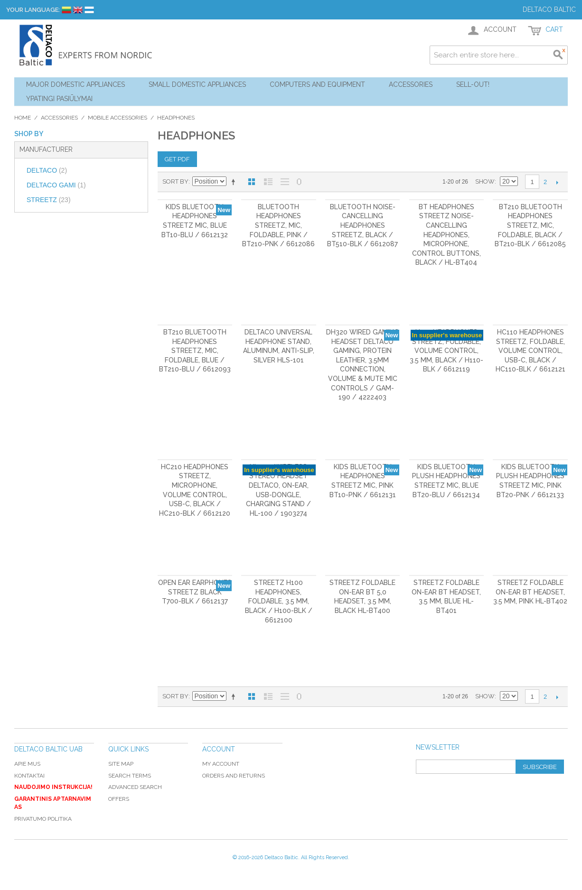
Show (485, 181)
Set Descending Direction (235, 182)
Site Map (120, 763)
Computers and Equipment (317, 84)
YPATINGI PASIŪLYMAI (59, 98)
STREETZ (49, 200)
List (268, 182)
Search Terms (129, 775)
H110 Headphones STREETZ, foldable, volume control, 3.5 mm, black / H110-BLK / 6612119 (446, 350)
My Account (220, 763)
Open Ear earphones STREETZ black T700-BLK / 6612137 (195, 592)
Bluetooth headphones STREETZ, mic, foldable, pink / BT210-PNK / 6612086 (278, 225)
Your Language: (33, 9)
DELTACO (47, 170)
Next (557, 182)
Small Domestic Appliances (197, 84)
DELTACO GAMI (56, 185)
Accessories (410, 84)
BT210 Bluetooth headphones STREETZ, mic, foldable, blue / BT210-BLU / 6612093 (195, 350)
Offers (118, 799)
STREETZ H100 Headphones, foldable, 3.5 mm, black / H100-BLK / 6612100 (278, 601)
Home (22, 117)
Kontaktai (29, 775)
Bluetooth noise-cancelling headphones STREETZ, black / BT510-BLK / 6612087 (362, 225)
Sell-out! (472, 84)
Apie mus (27, 763)
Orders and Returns (233, 775)
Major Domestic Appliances (75, 84)
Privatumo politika (43, 819)
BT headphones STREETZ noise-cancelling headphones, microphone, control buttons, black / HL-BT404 (446, 235)
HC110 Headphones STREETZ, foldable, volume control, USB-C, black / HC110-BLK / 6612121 (530, 350)
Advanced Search (135, 787)
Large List (285, 182)
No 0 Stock (299, 182)
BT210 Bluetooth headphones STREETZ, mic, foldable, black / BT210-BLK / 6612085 (530, 225)
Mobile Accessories (117, 117)
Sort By (175, 181)
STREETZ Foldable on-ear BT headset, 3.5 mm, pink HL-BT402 (530, 592)
